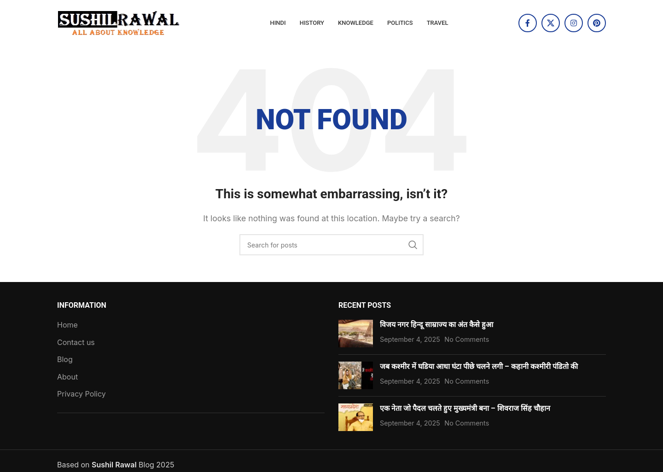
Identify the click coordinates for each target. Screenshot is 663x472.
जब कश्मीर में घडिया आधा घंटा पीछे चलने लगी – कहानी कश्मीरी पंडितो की (479, 366)
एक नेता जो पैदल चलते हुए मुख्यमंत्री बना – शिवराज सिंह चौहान (466, 408)
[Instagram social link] (573, 23)
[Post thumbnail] (355, 333)
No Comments (466, 339)
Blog (65, 359)
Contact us (76, 342)
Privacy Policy (81, 393)
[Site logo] (119, 22)
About (67, 376)
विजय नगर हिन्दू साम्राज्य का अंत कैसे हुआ (436, 324)
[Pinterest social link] (596, 23)
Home (67, 324)
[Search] (331, 244)
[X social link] (550, 23)
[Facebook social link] (527, 23)
